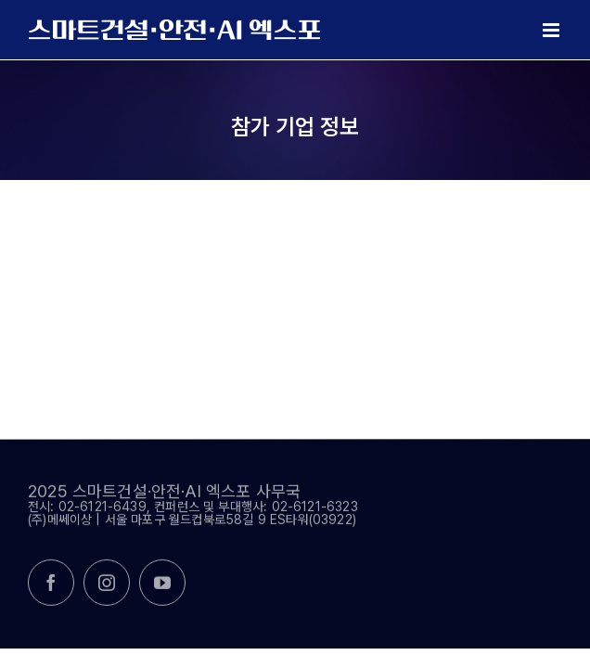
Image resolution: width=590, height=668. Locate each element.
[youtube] (162, 589)
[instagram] (106, 589)
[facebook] (51, 589)
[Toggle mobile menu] (552, 30)
